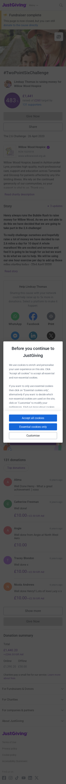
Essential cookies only (33, 426)
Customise (33, 435)
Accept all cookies (33, 418)
